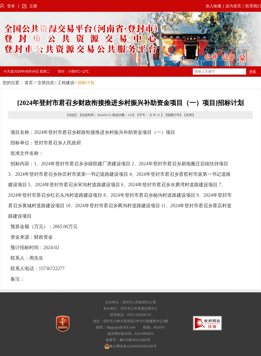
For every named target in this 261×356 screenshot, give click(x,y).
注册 (33, 6)
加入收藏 (213, 6)
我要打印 (173, 115)
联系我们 (253, 6)
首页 (29, 82)
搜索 (252, 72)
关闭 (189, 115)
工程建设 (66, 82)
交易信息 (45, 82)
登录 (11, 6)
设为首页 (233, 6)
